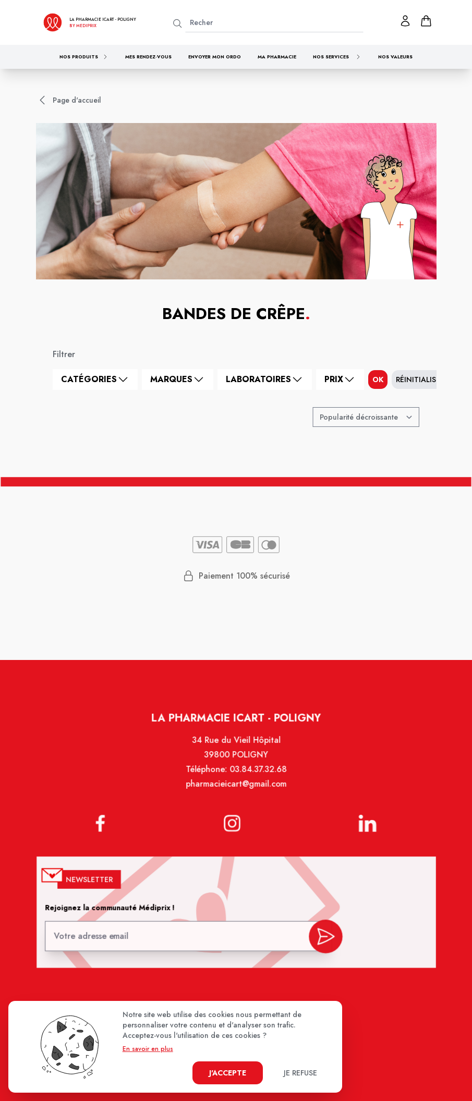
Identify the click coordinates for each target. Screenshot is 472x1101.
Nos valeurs (395, 56)
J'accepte (227, 1073)
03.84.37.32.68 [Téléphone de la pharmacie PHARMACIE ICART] (257, 776)
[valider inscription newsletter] (322, 936)
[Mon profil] (405, 21)
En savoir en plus (148, 1049)
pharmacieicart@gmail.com (236, 791)
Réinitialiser (420, 379)
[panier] (426, 21)
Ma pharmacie (277, 56)
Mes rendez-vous (148, 56)
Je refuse (300, 1073)
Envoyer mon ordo (214, 56)
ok (377, 379)
